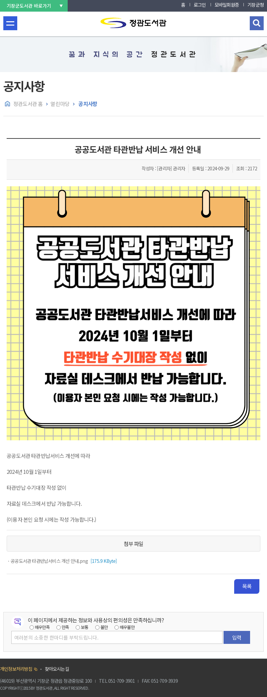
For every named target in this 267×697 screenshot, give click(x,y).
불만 (104, 627)
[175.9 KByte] (63, 561)
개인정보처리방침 (16, 668)
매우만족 (42, 627)
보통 (84, 627)
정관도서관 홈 (27, 104)
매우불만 (127, 627)
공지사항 (87, 104)
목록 (246, 586)
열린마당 (59, 104)
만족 (65, 627)
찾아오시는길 (57, 668)
